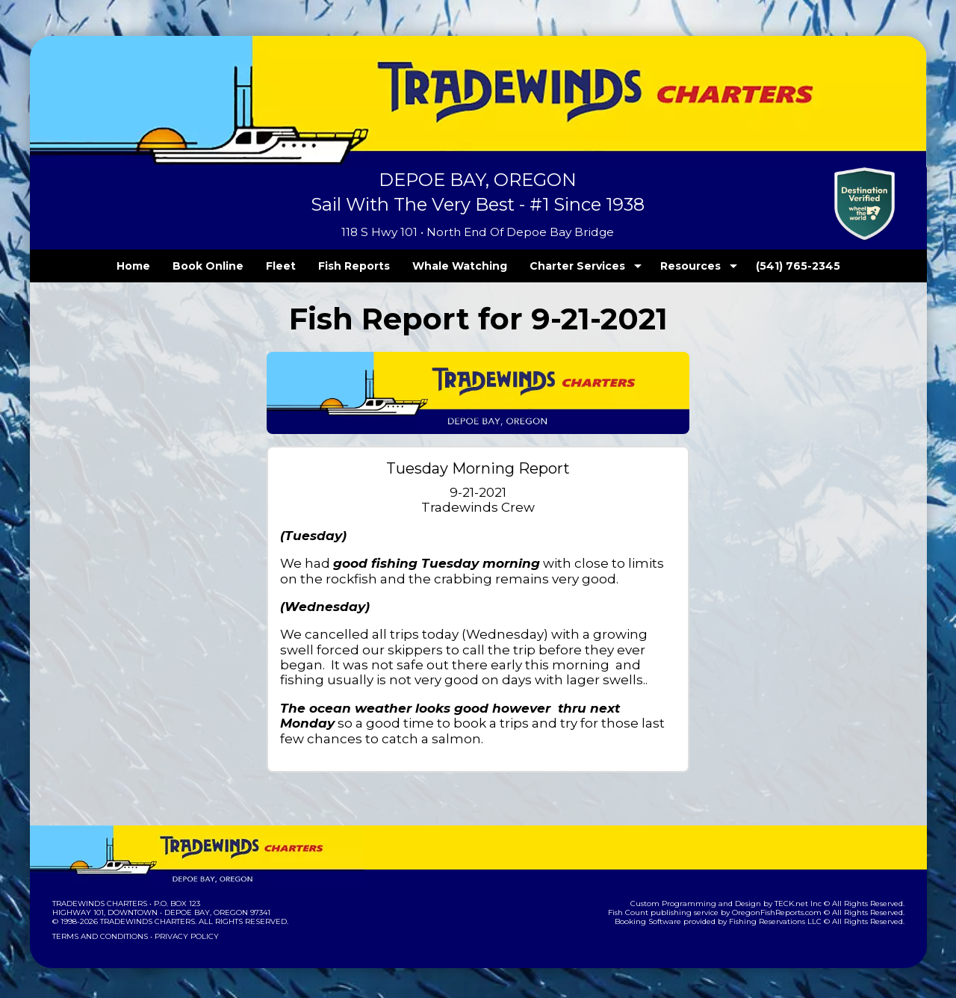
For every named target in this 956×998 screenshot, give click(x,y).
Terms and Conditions (98, 936)
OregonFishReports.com (787, 912)
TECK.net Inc (805, 903)
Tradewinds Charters (99, 903)
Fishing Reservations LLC (785, 921)
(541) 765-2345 (767, 266)
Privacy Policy (181, 936)
